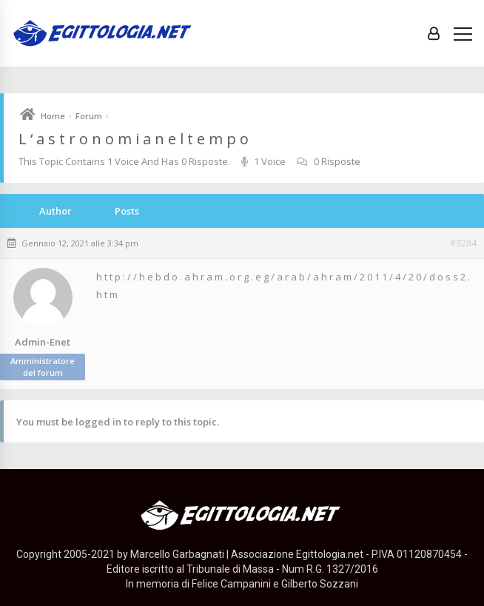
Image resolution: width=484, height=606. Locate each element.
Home (53, 115)
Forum (88, 115)
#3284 (463, 243)
